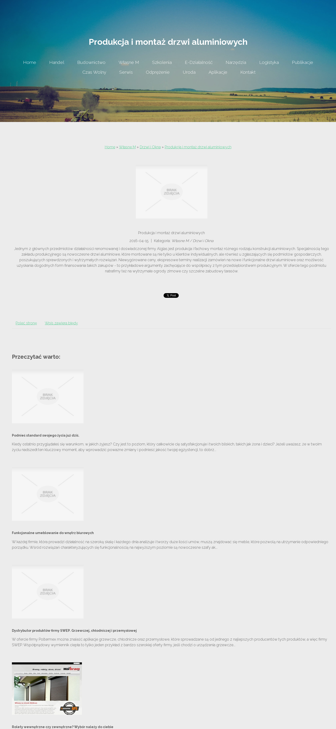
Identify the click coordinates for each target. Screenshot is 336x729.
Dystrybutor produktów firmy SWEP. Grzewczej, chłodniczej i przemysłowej (74, 630)
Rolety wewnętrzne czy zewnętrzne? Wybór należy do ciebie (62, 727)
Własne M (127, 147)
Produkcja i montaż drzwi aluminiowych (198, 147)
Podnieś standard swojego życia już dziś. (45, 435)
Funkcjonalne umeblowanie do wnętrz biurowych (53, 533)
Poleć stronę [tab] (26, 323)
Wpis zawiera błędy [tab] (61, 323)
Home (110, 147)
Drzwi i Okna (150, 147)
